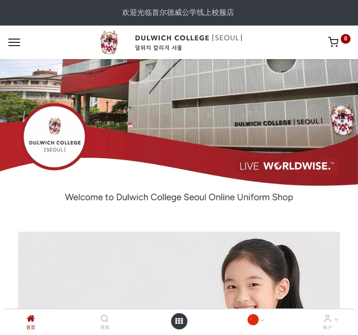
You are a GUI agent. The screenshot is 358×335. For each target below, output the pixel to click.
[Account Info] (327, 319)
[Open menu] (179, 321)
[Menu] (14, 42)
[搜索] (104, 319)
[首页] (31, 319)
